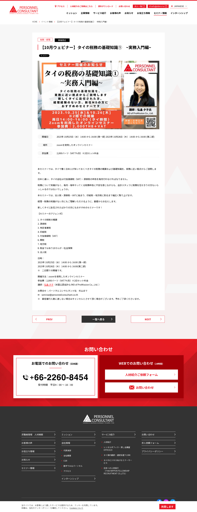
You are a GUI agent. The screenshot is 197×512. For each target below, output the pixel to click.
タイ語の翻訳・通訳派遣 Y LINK (117, 455)
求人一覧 (139, 6)
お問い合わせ (124, 6)
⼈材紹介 (107, 442)
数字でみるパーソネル (73, 466)
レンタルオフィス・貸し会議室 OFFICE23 (117, 448)
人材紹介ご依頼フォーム (141, 374)
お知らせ (129, 13)
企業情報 (85, 13)
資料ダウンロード (105, 6)
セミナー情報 (160, 13)
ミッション (71, 13)
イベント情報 (47, 21)
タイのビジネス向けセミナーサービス (118, 461)
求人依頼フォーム (150, 442)
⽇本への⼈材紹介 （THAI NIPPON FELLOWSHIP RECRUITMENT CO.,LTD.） (116, 471)
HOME (34, 21)
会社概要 (67, 455)
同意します (167, 506)
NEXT (148, 319)
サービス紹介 (99, 13)
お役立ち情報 (143, 13)
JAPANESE (177, 6)
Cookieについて (76, 508)
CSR (65, 460)
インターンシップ (179, 13)
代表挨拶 (67, 450)
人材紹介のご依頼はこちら (81, 6)
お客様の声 (115, 13)
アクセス (60, 6)
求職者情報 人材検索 (32, 434)
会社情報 (65, 442)
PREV (49, 319)
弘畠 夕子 (48, 284)
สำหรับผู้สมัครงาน (158, 6)
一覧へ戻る (98, 319)
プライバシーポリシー (152, 451)
